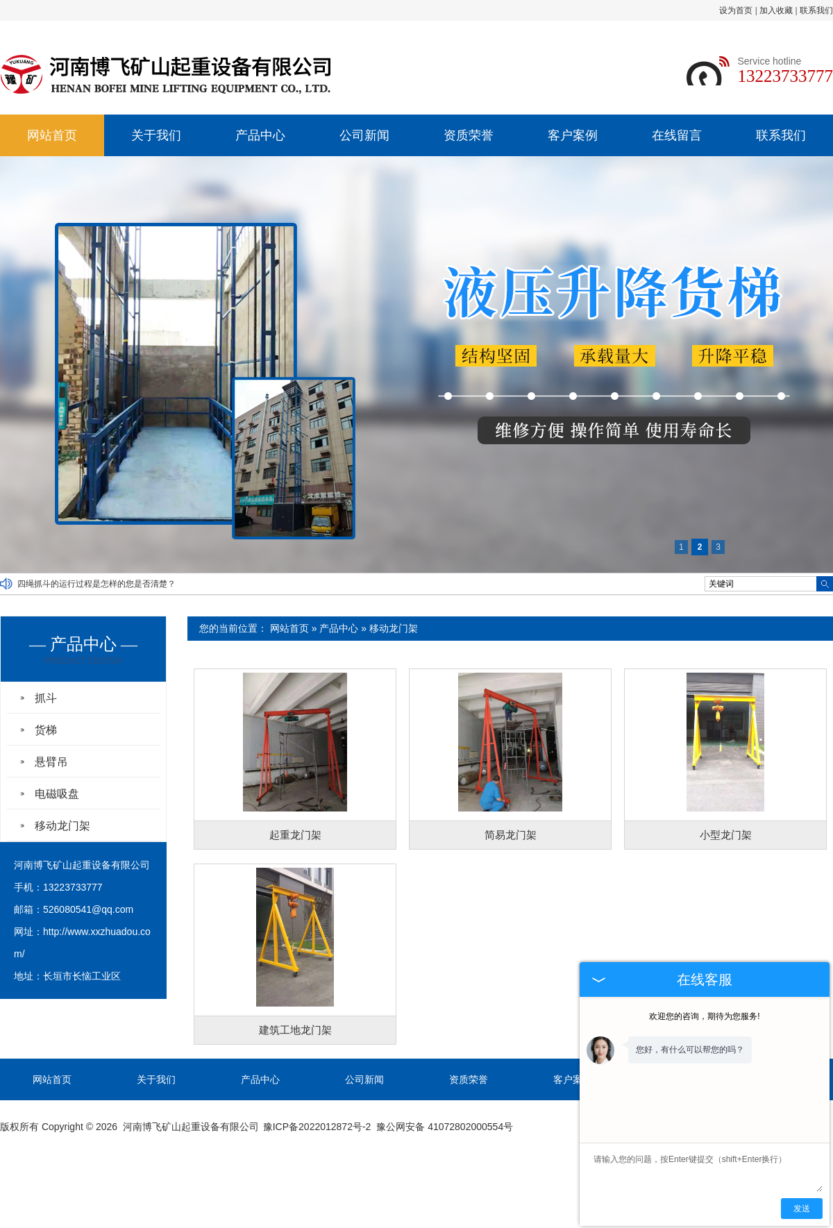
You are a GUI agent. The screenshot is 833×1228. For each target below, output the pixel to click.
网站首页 (52, 135)
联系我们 (816, 10)
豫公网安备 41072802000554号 (444, 1126)
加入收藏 (776, 10)
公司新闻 (364, 135)
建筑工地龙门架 (295, 1030)
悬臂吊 (51, 762)
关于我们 (156, 135)
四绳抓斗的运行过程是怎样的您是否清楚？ (96, 584)
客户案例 (573, 135)
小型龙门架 (726, 835)
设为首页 (735, 10)
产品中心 (260, 135)
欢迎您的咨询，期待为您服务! (704, 1016)
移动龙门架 (393, 628)
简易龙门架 (511, 835)
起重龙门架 (295, 835)
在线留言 (677, 135)
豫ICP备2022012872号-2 (317, 1126)
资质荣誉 (469, 135)
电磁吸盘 (57, 794)
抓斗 (46, 698)
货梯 (46, 730)
